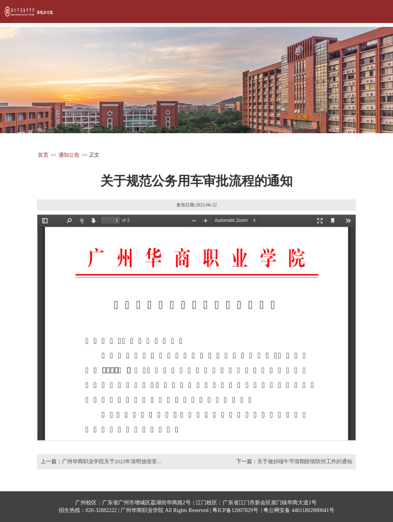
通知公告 (68, 154)
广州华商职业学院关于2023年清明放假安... (111, 462)
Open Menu (377, 11)
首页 (42, 154)
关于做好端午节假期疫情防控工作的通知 (305, 462)
